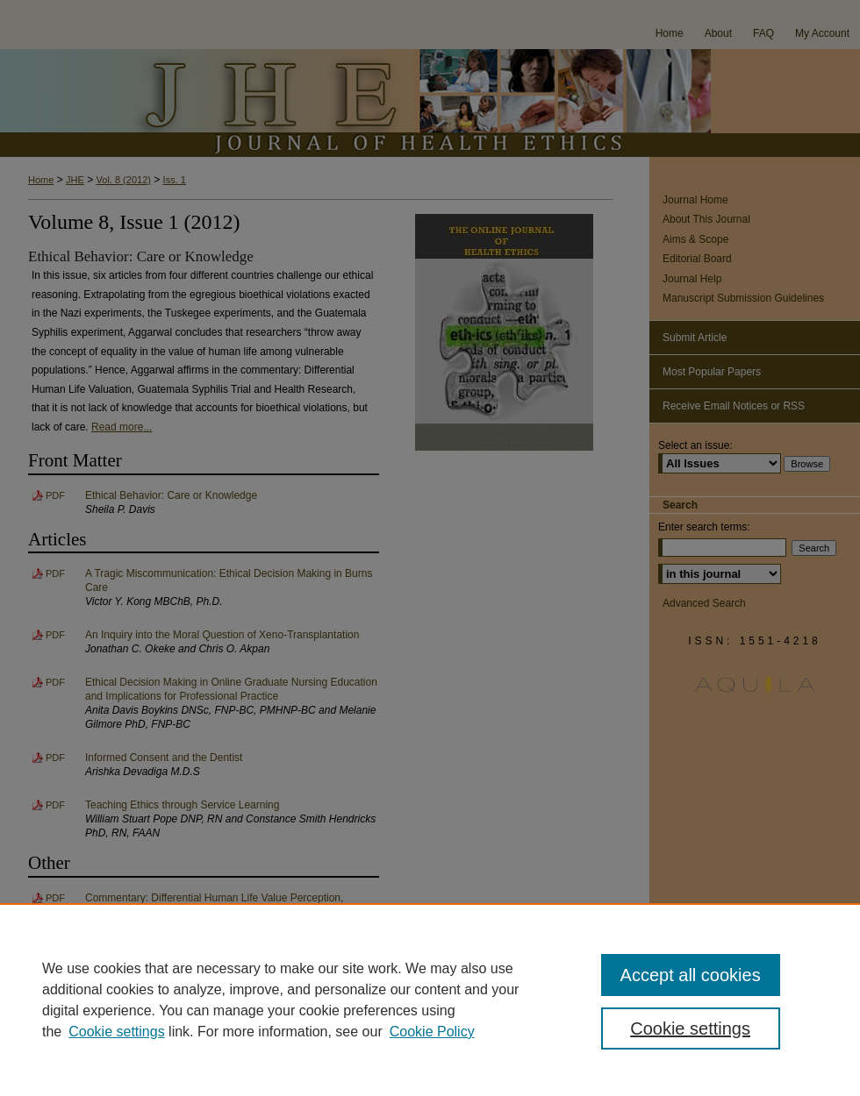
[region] (430, 999)
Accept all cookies (690, 975)
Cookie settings (116, 1031)
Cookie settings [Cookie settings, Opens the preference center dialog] (690, 1028)
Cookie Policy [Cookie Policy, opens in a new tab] (432, 1031)
